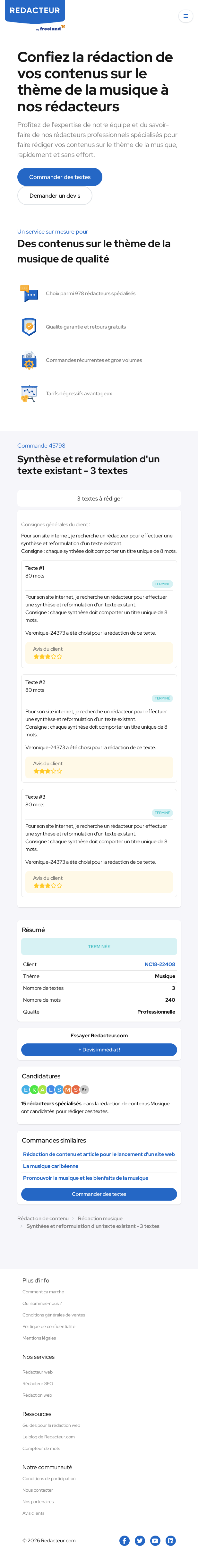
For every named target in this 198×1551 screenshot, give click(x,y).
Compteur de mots (41, 1448)
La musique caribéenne (50, 1166)
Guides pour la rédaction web (51, 1425)
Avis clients (33, 1513)
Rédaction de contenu (43, 1218)
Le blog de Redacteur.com (48, 1437)
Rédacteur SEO (37, 1383)
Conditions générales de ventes (53, 1315)
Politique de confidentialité (48, 1326)
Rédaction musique (100, 1218)
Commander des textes (59, 177)
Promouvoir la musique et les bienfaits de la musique (85, 1178)
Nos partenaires (38, 1501)
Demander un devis (55, 195)
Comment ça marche (43, 1292)
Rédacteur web (37, 1372)
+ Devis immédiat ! (99, 1049)
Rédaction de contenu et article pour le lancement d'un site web (99, 1154)
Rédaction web (37, 1395)
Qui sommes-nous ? (42, 1303)
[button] (185, 16)
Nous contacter (37, 1490)
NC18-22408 (160, 964)
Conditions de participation (49, 1478)
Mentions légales (39, 1338)
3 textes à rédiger (99, 498)
